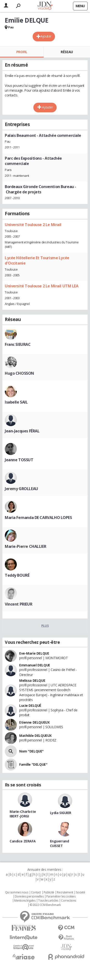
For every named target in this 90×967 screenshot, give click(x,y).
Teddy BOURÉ (17, 575)
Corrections (68, 900)
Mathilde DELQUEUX (35, 735)
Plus (45, 625)
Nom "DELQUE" (31, 751)
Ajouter (46, 36)
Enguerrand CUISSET (59, 843)
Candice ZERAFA (23, 841)
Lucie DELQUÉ (30, 705)
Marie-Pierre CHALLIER (25, 546)
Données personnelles (29, 896)
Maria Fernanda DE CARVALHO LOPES (38, 517)
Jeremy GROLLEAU (21, 488)
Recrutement (65, 892)
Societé (80, 892)
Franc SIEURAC (18, 344)
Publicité (49, 892)
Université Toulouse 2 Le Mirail (33, 224)
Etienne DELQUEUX (34, 722)
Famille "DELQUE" (33, 764)
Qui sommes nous (16, 892)
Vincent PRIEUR (18, 604)
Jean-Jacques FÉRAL (22, 431)
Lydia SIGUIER (61, 812)
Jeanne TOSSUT (19, 459)
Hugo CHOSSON (19, 373)
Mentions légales (24, 900)
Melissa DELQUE (32, 680)
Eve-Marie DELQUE (34, 653)
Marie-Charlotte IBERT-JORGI (23, 813)
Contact (36, 892)
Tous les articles (48, 900)
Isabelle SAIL (16, 402)
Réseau (67, 52)
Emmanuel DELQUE (34, 665)
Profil (21, 52)
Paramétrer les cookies (61, 896)
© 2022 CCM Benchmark (45, 905)
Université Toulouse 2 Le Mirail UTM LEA (41, 286)
